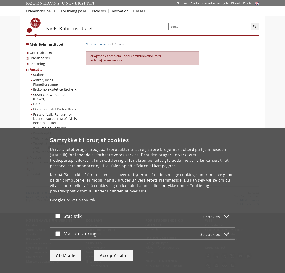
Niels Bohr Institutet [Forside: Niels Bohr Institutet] (46, 44)
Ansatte (36, 69)
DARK (37, 104)
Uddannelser (40, 58)
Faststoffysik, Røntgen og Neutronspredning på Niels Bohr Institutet (55, 118)
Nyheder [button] (99, 11)
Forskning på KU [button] (74, 11)
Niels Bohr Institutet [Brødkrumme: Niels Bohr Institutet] (98, 44)
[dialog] (142, 200)
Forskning (37, 64)
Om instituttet (41, 52)
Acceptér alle (113, 255)
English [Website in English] (248, 3)
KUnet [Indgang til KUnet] (235, 3)
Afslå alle (65, 255)
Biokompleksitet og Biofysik (54, 89)
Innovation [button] (119, 11)
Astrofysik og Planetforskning (45, 82)
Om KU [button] (139, 11)
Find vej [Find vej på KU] (181, 3)
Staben (38, 75)
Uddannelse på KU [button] (41, 11)
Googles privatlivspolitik (72, 200)
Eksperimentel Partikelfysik (54, 109)
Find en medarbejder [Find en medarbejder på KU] (205, 3)
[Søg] (255, 27)
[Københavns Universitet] (34, 27)
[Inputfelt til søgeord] (209, 26)
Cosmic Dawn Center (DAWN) (49, 96)
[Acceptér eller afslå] (58, 216)
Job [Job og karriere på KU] (225, 3)
